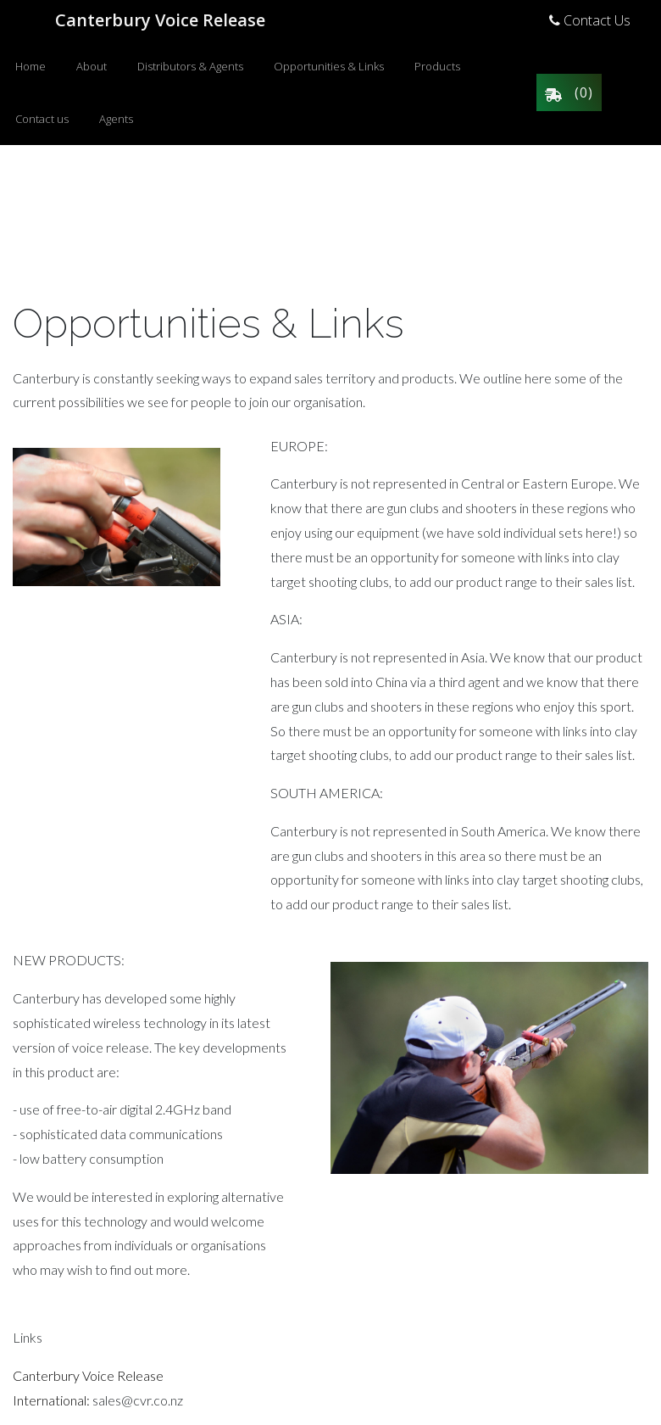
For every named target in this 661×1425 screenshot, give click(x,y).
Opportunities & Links (329, 66)
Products (437, 66)
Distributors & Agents (190, 66)
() (569, 92)
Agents (116, 118)
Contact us (42, 118)
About (91, 66)
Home (30, 66)
